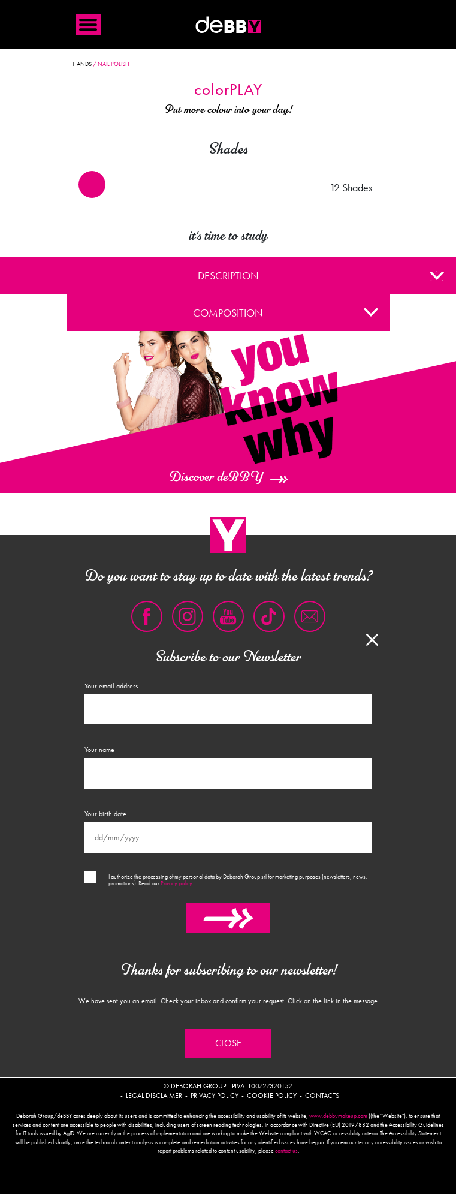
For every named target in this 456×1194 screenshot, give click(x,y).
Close (228, 1043)
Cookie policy (272, 1095)
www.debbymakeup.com (338, 1116)
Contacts (322, 1095)
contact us (286, 1150)
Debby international (228, 24)
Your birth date (105, 814)
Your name (99, 749)
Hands (82, 64)
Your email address (111, 686)
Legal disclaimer (154, 1095)
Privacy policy (176, 883)
